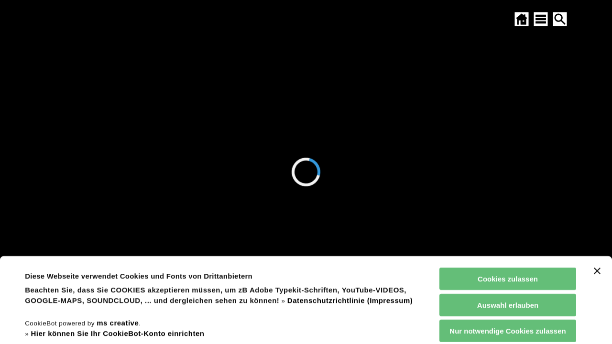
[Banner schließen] (597, 191)
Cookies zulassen (508, 199)
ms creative (118, 243)
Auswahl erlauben (507, 225)
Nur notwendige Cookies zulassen (507, 251)
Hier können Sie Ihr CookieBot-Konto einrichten (117, 254)
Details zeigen (408, 325)
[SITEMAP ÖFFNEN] (541, 19)
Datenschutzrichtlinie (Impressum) (350, 221)
